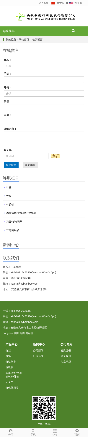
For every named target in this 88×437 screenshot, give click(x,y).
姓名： (8, 59)
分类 (55, 432)
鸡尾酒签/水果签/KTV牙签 (21, 213)
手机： (8, 73)
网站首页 (24, 39)
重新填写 (30, 164)
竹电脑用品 (12, 230)
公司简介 (66, 344)
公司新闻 (38, 350)
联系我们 (66, 356)
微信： (8, 101)
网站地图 (19, 333)
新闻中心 (39, 344)
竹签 (8, 187)
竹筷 (8, 195)
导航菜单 (9, 31)
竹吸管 (10, 204)
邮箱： (8, 87)
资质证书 (66, 350)
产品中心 (11, 344)
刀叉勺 (9, 382)
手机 (33, 432)
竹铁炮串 (11, 361)
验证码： (9, 150)
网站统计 (30, 333)
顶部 (77, 432)
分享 (11, 432)
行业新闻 (38, 356)
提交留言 (11, 164)
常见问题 (66, 361)
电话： (8, 115)
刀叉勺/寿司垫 (14, 221)
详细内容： (10, 128)
